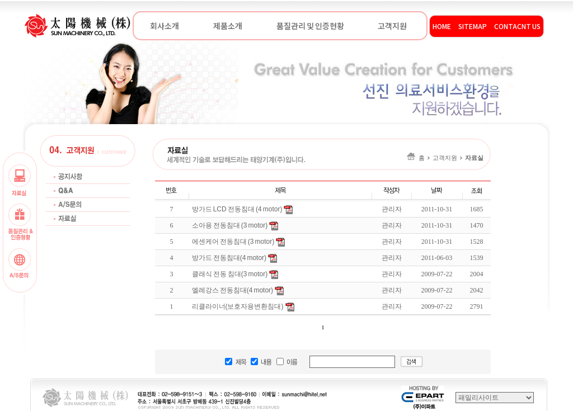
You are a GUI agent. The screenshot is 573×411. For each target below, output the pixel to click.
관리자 (392, 225)
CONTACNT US (517, 26)
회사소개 (164, 25)
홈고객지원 (445, 157)
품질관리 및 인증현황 (310, 25)
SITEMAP (472, 26)
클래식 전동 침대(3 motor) (230, 274)
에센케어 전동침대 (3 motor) (233, 241)
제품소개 (227, 25)
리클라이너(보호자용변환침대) (238, 306)
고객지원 (392, 25)
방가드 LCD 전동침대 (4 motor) (237, 209)
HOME (442, 26)
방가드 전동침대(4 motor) (229, 258)
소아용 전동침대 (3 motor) (230, 225)
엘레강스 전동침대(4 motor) (233, 290)
